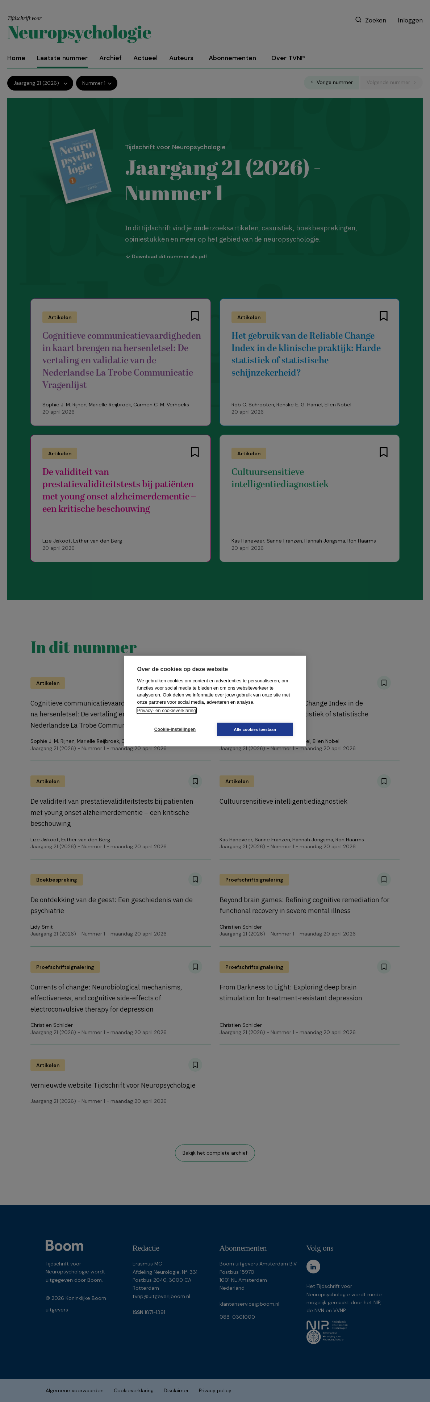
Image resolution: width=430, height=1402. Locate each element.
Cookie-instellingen (171, 729)
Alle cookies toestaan (258, 729)
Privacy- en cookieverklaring (166, 710)
